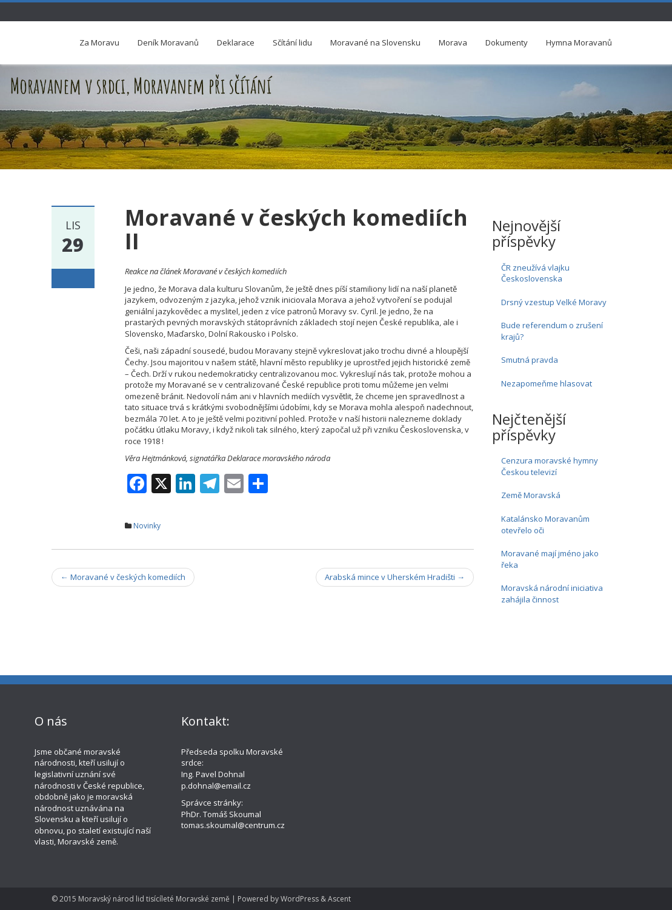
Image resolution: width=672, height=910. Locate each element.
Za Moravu (99, 42)
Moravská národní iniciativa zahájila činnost (552, 593)
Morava (453, 42)
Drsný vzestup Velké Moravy (554, 302)
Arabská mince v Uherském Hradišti (395, 576)
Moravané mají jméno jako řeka (550, 559)
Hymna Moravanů (579, 42)
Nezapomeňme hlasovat (546, 383)
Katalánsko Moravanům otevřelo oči (545, 524)
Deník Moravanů (168, 42)
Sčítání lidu (292, 42)
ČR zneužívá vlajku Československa (535, 273)
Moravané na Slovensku (375, 42)
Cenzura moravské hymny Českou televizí (549, 466)
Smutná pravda (529, 359)
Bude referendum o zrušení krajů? (552, 331)
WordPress (300, 899)
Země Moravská (531, 495)
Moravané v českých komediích (123, 576)
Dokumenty (506, 42)
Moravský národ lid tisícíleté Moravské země (154, 899)
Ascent (339, 899)
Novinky (147, 526)
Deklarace (235, 42)
